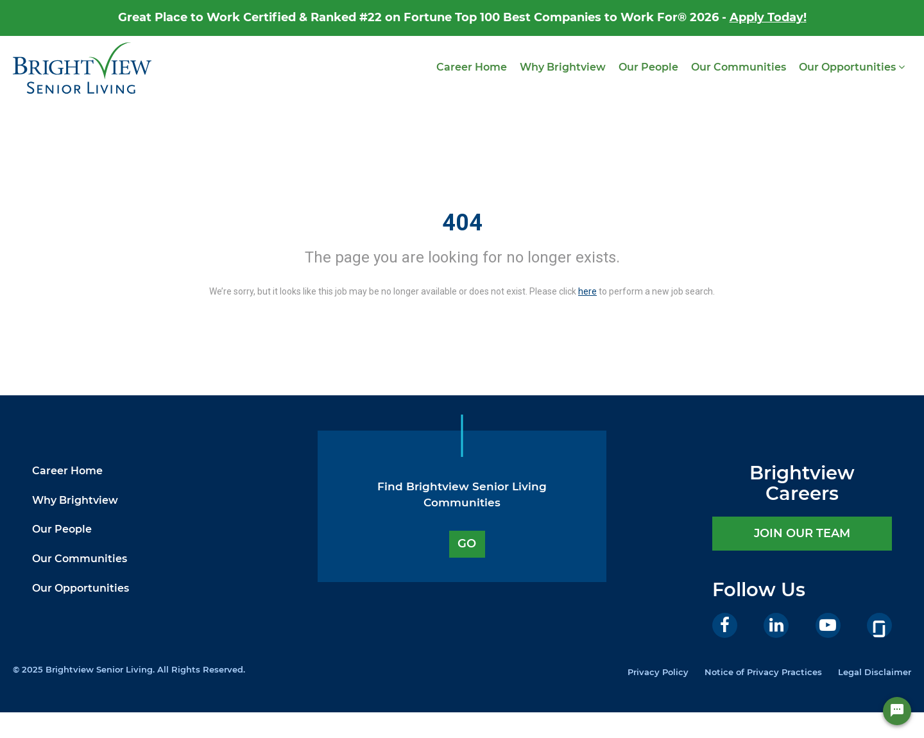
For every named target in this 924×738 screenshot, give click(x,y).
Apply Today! (768, 17)
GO (467, 543)
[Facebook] (724, 625)
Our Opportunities (852, 67)
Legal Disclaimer (874, 672)
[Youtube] (828, 625)
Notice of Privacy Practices (763, 672)
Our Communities (738, 67)
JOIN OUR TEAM (802, 533)
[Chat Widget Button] (897, 711)
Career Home (471, 67)
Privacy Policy (658, 672)
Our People (648, 67)
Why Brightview (563, 67)
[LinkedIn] (776, 625)
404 (462, 222)
